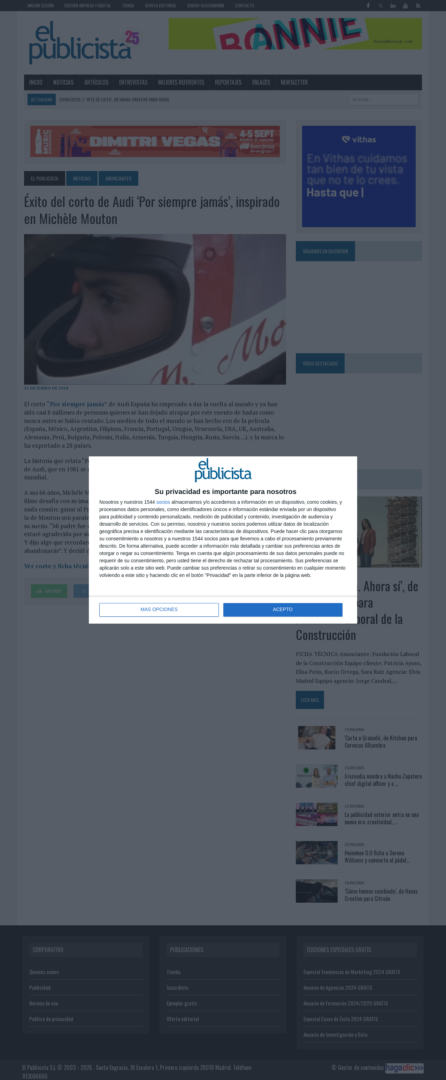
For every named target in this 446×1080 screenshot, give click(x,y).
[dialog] (223, 540)
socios (163, 502)
